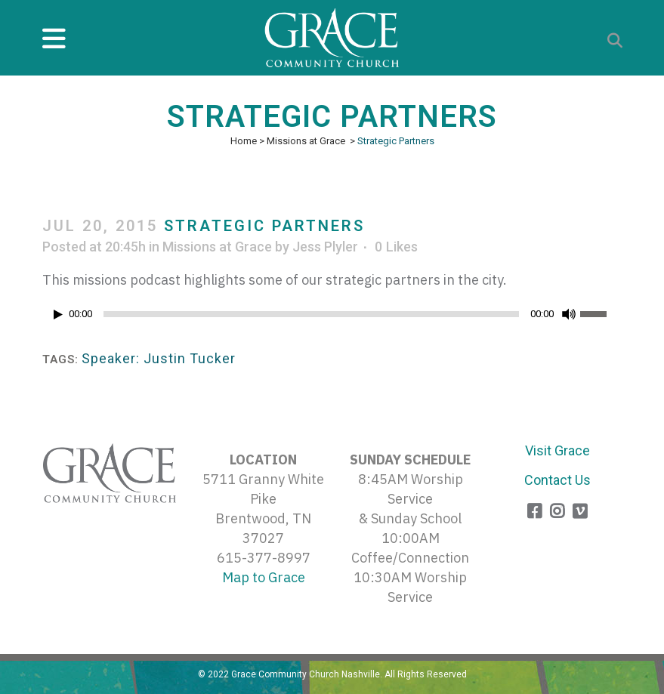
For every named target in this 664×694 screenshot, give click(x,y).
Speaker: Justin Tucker (159, 358)
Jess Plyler (325, 246)
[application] (332, 318)
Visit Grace (557, 450)
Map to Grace (263, 577)
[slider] (311, 314)
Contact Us (557, 480)
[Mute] (569, 314)
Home (243, 141)
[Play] (58, 314)
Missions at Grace (306, 141)
